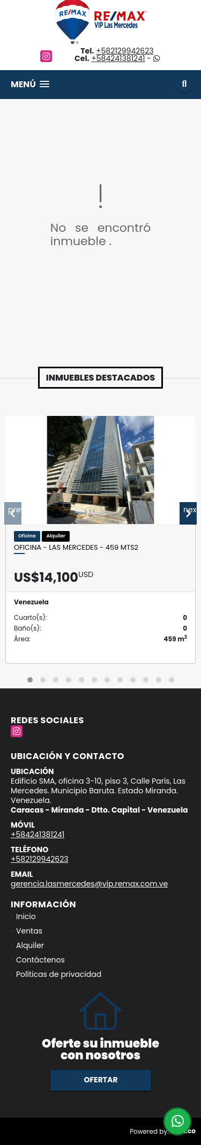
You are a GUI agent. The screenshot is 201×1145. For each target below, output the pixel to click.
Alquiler (30, 945)
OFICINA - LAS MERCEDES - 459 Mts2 (76, 547)
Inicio (26, 916)
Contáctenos (40, 959)
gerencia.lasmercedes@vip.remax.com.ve (89, 883)
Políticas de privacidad (58, 974)
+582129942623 (124, 51)
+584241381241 (118, 58)
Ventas (29, 931)
